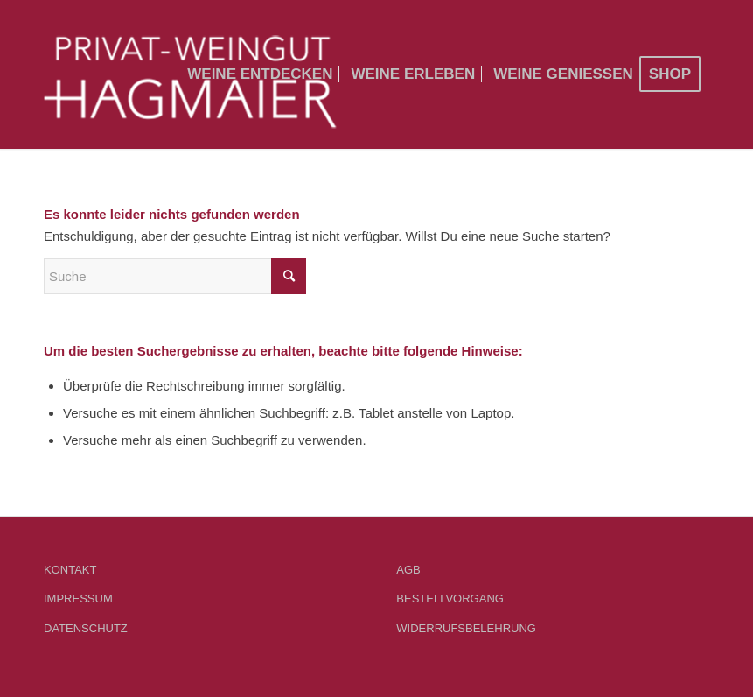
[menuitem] (259, 74)
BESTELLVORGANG (450, 598)
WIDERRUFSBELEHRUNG (466, 628)
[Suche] (175, 276)
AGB (408, 569)
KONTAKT (70, 569)
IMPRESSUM (78, 598)
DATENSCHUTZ (86, 628)
